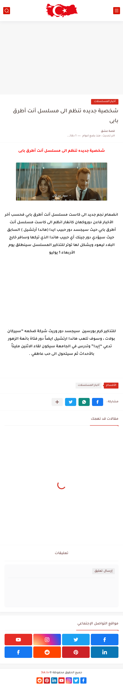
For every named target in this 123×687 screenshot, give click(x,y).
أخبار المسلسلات (104, 101)
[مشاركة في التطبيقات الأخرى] (57, 402)
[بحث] (6, 10)
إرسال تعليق (103, 571)
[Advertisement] (61, 58)
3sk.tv (45, 672)
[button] (97, 402)
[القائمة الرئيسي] (116, 10)
